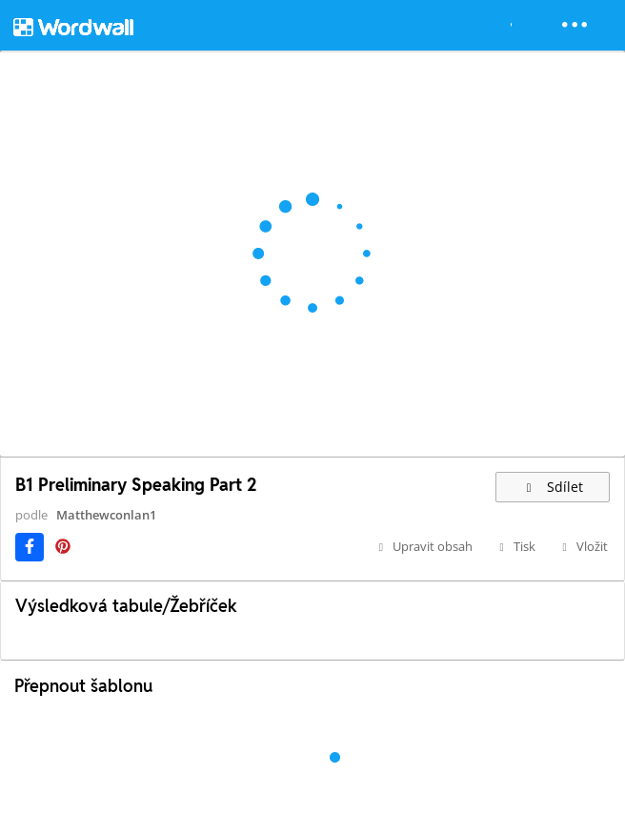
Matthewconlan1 (106, 514)
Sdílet (552, 487)
